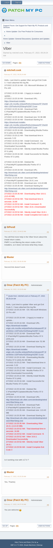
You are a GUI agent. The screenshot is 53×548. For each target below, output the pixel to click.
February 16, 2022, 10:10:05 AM (15, 289)
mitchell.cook (14, 70)
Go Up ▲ (35, 542)
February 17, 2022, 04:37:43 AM (15, 504)
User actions (44, 63)
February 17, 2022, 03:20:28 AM (15, 476)
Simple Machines (29, 545)
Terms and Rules (25, 542)
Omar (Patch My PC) (17, 285)
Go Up (5, 526)
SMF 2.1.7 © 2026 (17, 545)
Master (10, 257)
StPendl (11, 227)
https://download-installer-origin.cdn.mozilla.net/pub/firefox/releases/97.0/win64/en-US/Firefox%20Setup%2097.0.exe (26, 104)
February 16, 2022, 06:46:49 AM (15, 261)
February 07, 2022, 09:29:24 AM (15, 74)
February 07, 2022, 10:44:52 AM (15, 231)
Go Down (6, 63)
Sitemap (40, 545)
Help (16, 542)
